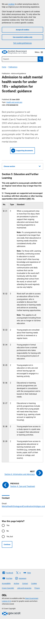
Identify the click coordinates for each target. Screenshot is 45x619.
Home (4, 67)
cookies (11, 4)
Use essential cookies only (22, 37)
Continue (7, 544)
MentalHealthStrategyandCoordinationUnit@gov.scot (23, 506)
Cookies (34, 583)
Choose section (22, 166)
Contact (25, 583)
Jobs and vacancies (24, 588)
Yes (7, 525)
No (7, 531)
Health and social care (14, 102)
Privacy (37, 588)
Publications (12, 67)
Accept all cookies (22, 30)
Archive (16, 583)
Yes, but (9, 536)
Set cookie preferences (22, 43)
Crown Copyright (8, 588)
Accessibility (6, 583)
